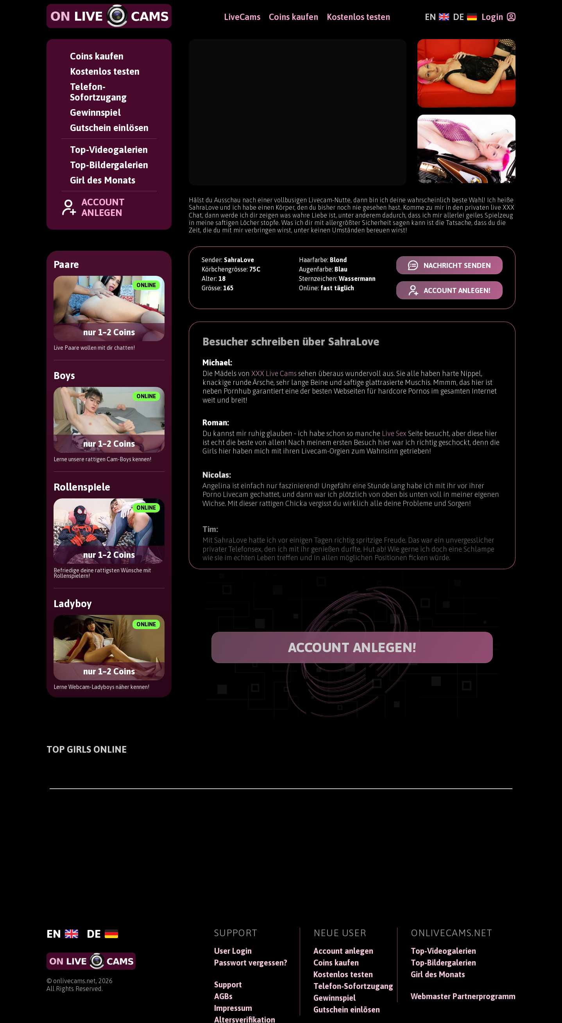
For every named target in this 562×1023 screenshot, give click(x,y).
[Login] (498, 17)
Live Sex (394, 437)
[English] (437, 17)
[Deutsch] (465, 17)
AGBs (223, 996)
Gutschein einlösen (109, 127)
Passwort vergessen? (250, 963)
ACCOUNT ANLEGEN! (352, 647)
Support (228, 985)
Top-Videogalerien (109, 149)
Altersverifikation (244, 1020)
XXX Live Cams (274, 374)
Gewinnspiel (95, 112)
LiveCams (242, 17)
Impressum (233, 1008)
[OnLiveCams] (109, 16)
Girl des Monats (102, 180)
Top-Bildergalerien (109, 165)
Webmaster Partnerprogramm (463, 996)
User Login (233, 951)
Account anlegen (343, 951)
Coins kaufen (96, 56)
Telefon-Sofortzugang (98, 91)
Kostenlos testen (105, 71)
